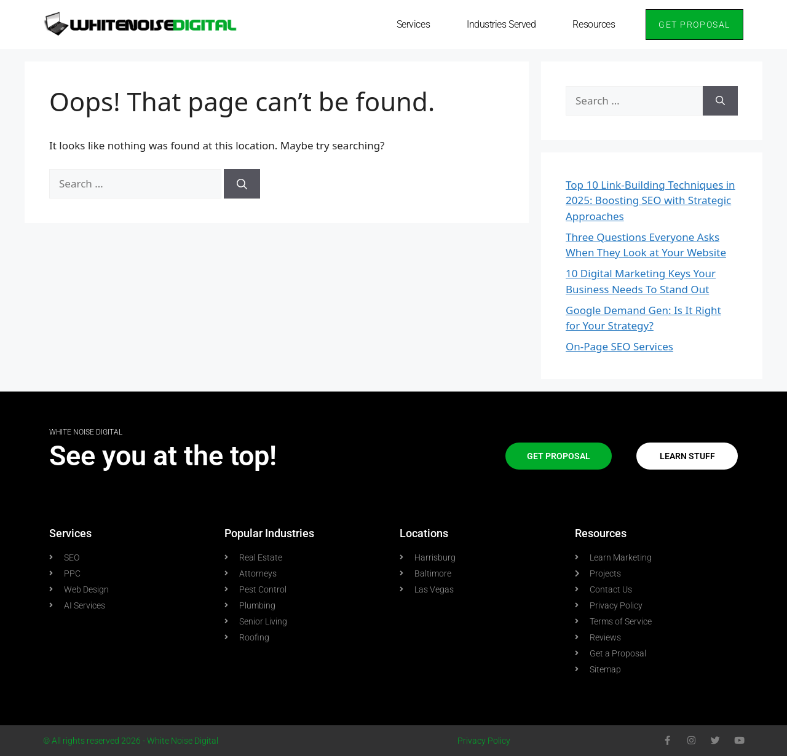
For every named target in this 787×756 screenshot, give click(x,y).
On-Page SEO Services (619, 346)
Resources (593, 24)
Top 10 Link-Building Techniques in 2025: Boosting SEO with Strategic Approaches (650, 200)
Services (413, 24)
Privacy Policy (483, 741)
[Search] (242, 184)
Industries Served (501, 24)
